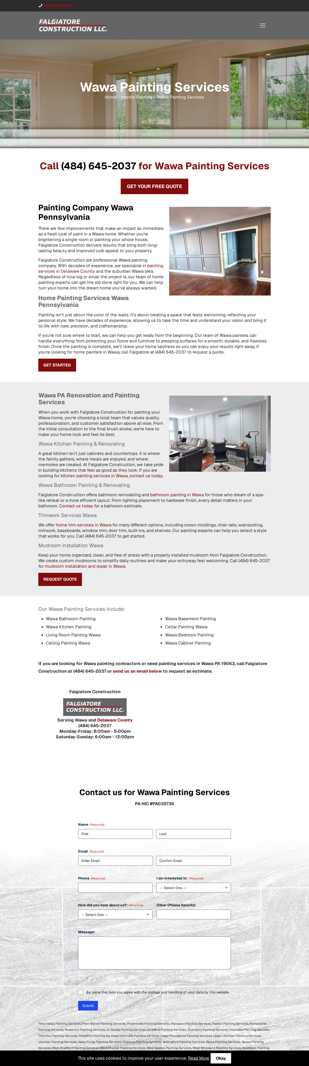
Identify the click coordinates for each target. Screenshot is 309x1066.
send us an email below (137, 671)
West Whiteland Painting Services (217, 1048)
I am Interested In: (180, 878)
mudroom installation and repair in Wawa (85, 566)
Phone (91, 878)
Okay (221, 1058)
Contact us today (76, 506)
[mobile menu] (262, 25)
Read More (198, 1058)
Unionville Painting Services (139, 1036)
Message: (86, 932)
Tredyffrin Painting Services (98, 1036)
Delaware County (115, 720)
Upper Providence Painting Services (186, 1036)
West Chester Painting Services (122, 1048)
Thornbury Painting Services (207, 1030)
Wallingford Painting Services (183, 1042)
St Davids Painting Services (126, 1030)
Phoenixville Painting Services (148, 1024)
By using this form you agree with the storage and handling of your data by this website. (158, 992)
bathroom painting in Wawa (177, 495)
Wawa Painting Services (223, 1042)
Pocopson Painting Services (191, 1024)
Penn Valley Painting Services (59, 1024)
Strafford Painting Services (166, 1030)
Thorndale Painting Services (249, 1030)
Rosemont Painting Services (85, 1030)
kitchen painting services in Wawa (94, 476)
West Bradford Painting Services (75, 1048)
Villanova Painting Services (142, 1042)
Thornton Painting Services (57, 1036)
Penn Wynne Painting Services (104, 1024)
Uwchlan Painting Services (57, 1042)
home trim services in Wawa (83, 525)
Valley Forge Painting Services (99, 1042)
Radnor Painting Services (230, 1024)
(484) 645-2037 (98, 166)
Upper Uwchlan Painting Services (237, 1036)
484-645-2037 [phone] (58, 5)
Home (111, 97)
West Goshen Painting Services (169, 1048)
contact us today (145, 476)
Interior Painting (136, 97)
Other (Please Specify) (176, 905)
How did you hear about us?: (110, 905)
